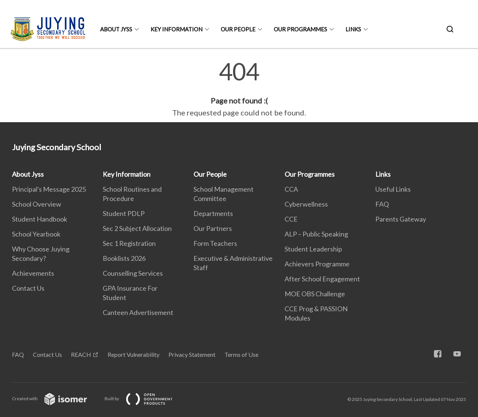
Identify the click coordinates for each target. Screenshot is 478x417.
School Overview (36, 204)
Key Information (176, 29)
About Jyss (116, 29)
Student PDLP (124, 213)
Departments (213, 213)
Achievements (33, 273)
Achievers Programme (317, 264)
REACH (81, 354)
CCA (291, 189)
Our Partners (212, 228)
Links (353, 29)
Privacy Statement (191, 354)
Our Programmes (300, 29)
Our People (238, 29)
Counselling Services (133, 273)
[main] (239, 88)
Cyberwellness (306, 204)
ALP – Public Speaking (316, 234)
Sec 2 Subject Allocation (137, 228)
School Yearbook (36, 234)
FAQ (382, 204)
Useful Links (393, 189)
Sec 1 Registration (129, 243)
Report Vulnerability (133, 354)
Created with (55, 398)
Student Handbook (39, 219)
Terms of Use (241, 354)
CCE (291, 219)
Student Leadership (313, 249)
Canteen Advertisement (138, 312)
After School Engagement (322, 279)
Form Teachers (215, 243)
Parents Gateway (400, 219)
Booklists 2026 (124, 258)
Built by (144, 398)
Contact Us (28, 288)
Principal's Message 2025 (49, 189)
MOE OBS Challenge (315, 294)
